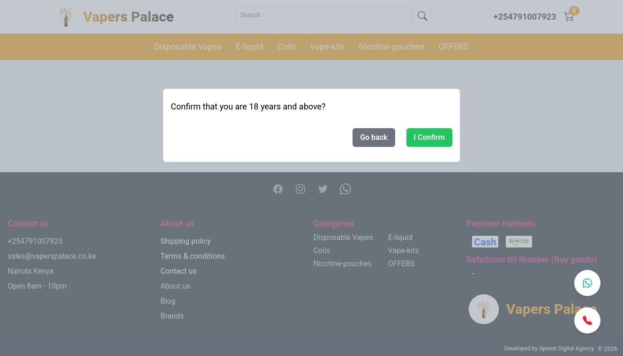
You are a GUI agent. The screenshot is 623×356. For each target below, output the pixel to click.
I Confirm (429, 137)
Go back (373, 137)
